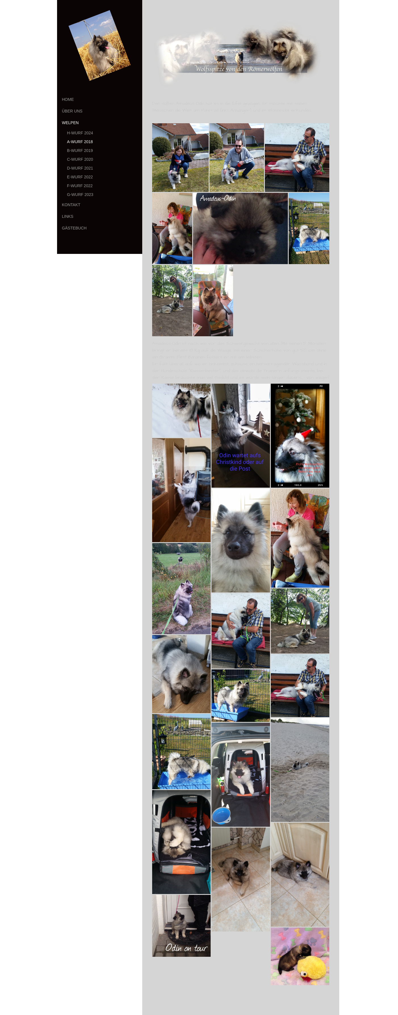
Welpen (70, 122)
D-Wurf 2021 (80, 168)
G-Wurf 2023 (80, 194)
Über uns (72, 111)
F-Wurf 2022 (80, 185)
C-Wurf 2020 (80, 159)
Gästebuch (74, 228)
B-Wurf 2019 (80, 150)
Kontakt (71, 204)
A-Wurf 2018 (80, 141)
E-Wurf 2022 (80, 177)
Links (67, 216)
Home (68, 99)
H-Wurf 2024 (80, 133)
